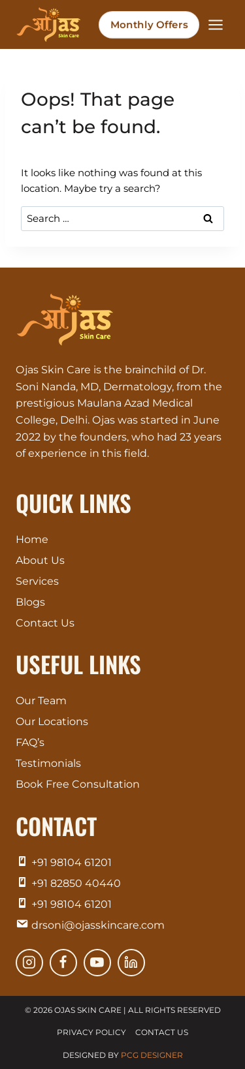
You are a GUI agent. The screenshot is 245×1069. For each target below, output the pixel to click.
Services (37, 581)
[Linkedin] (131, 962)
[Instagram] (29, 962)
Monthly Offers (149, 24)
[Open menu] (215, 24)
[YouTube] (97, 962)
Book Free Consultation (78, 784)
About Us (40, 560)
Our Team (41, 700)
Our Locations (52, 721)
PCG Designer (152, 1055)
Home (32, 539)
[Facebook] (63, 962)
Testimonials (48, 763)
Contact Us (45, 623)
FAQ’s (30, 742)
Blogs (30, 602)
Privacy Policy (91, 1032)
